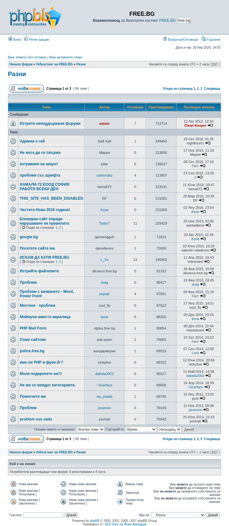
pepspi (104, 294)
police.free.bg (32, 351)
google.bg (29, 237)
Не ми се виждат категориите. (48, 385)
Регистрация (36, 39)
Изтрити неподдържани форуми (50, 123)
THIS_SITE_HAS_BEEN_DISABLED (51, 198)
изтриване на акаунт (39, 164)
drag (104, 282)
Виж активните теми (65, 57)
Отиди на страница (178, 88)
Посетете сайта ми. (38, 248)
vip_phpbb (104, 396)
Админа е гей (32, 141)
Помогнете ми (33, 396)
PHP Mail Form (33, 328)
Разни (80, 64)
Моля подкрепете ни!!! (41, 374)
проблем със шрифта (40, 175)
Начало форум (21, 64)
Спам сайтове (33, 339)
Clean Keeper (195, 125)
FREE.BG (167, 20)
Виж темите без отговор (27, 57)
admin (104, 123)
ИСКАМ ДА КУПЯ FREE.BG (44, 257)
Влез (15, 39)
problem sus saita (36, 419)
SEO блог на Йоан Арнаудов (125, 524)
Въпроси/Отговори (180, 39)
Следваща (212, 88)
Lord (195, 353)
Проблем (28, 408)
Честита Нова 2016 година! (45, 210)
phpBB (94, 521)
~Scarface (104, 385)
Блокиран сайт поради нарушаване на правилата (44, 221)
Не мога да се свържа (40, 152)
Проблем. (29, 282)
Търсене (211, 39)
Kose (104, 210)
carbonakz (104, 175)
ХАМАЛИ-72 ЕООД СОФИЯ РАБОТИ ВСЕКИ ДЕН (44, 186)
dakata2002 (105, 374)
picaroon (104, 408)
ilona (104, 317)
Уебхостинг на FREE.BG (54, 64)
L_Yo (104, 260)
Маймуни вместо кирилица (45, 317)
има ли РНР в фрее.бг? (41, 362)
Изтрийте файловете (39, 271)
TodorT (104, 223)
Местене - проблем (37, 305)
